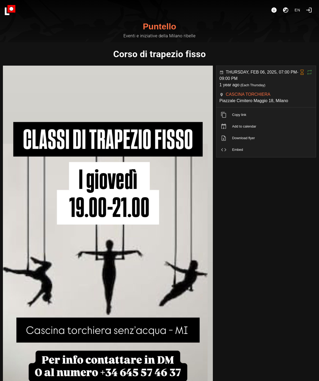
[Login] (309, 10)
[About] (274, 10)
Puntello (159, 26)
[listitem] (266, 115)
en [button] (297, 10)
